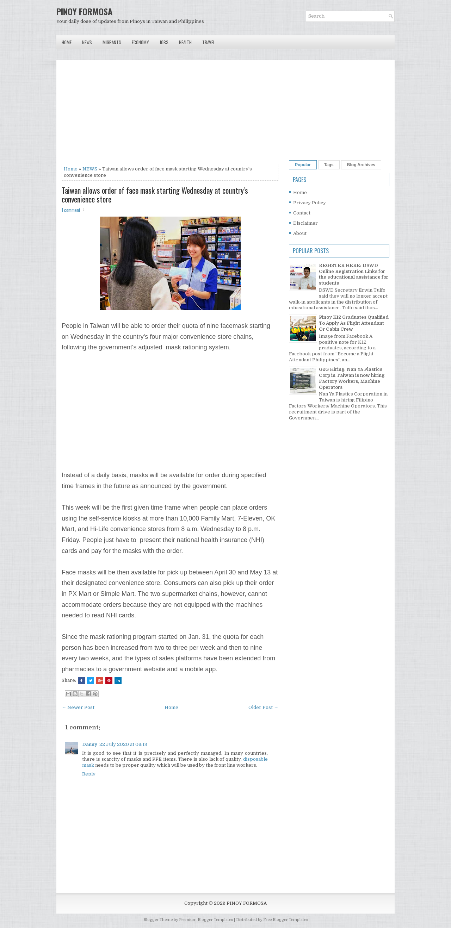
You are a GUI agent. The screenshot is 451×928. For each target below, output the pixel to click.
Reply (88, 774)
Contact (301, 213)
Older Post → (263, 707)
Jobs (164, 42)
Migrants (112, 42)
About (300, 233)
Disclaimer (305, 223)
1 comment (71, 209)
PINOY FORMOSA (84, 11)
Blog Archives (361, 164)
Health (185, 42)
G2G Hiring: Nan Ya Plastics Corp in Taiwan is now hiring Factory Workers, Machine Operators (351, 378)
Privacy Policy (309, 202)
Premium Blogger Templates (206, 919)
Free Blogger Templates (285, 919)
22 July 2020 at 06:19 (123, 744)
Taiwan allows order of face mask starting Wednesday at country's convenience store (155, 194)
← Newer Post (78, 707)
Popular (303, 164)
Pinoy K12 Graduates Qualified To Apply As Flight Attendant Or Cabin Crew (354, 323)
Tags (329, 164)
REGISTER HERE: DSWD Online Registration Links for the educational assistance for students (353, 274)
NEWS (89, 169)
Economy (140, 42)
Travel (208, 42)
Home (67, 42)
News (87, 42)
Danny (89, 744)
